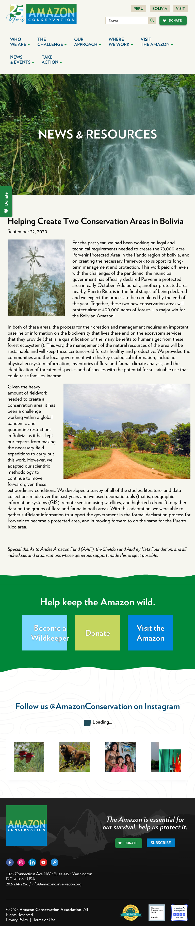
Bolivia (159, 8)
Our (87, 42)
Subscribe (161, 843)
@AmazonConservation (91, 706)
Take (52, 60)
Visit (180, 8)
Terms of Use (44, 919)
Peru (138, 8)
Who (20, 42)
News (22, 60)
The (52, 42)
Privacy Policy (17, 919)
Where (121, 42)
